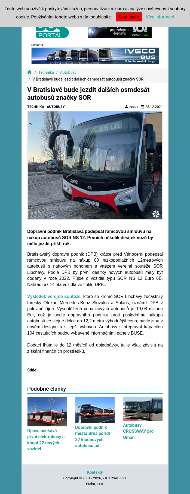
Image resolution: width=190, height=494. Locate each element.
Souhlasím (129, 17)
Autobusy (68, 72)
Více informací (160, 17)
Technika (46, 72)
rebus (131, 106)
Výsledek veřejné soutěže (54, 296)
